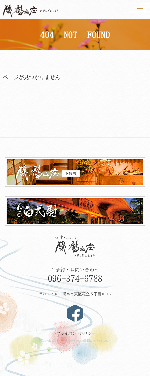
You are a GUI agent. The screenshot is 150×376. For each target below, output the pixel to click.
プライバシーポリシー (75, 333)
